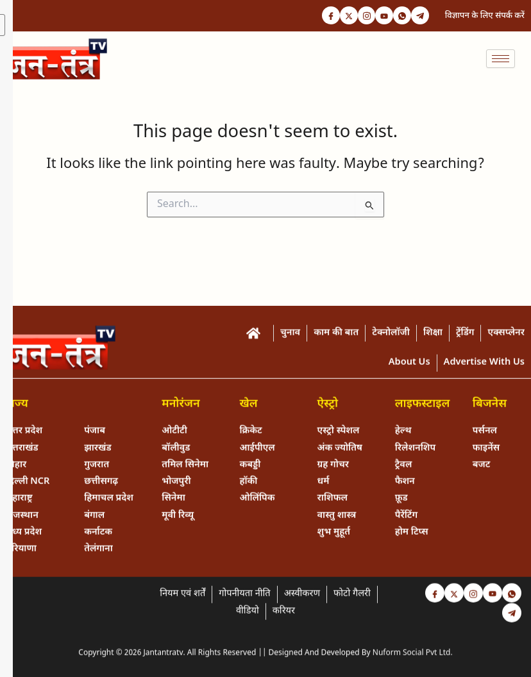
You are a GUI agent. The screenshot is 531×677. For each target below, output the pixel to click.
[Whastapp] (400, 16)
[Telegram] (419, 16)
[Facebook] (323, 16)
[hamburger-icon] (500, 59)
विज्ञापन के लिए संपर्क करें (485, 15)
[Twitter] (342, 16)
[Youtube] (381, 16)
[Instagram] (361, 16)
